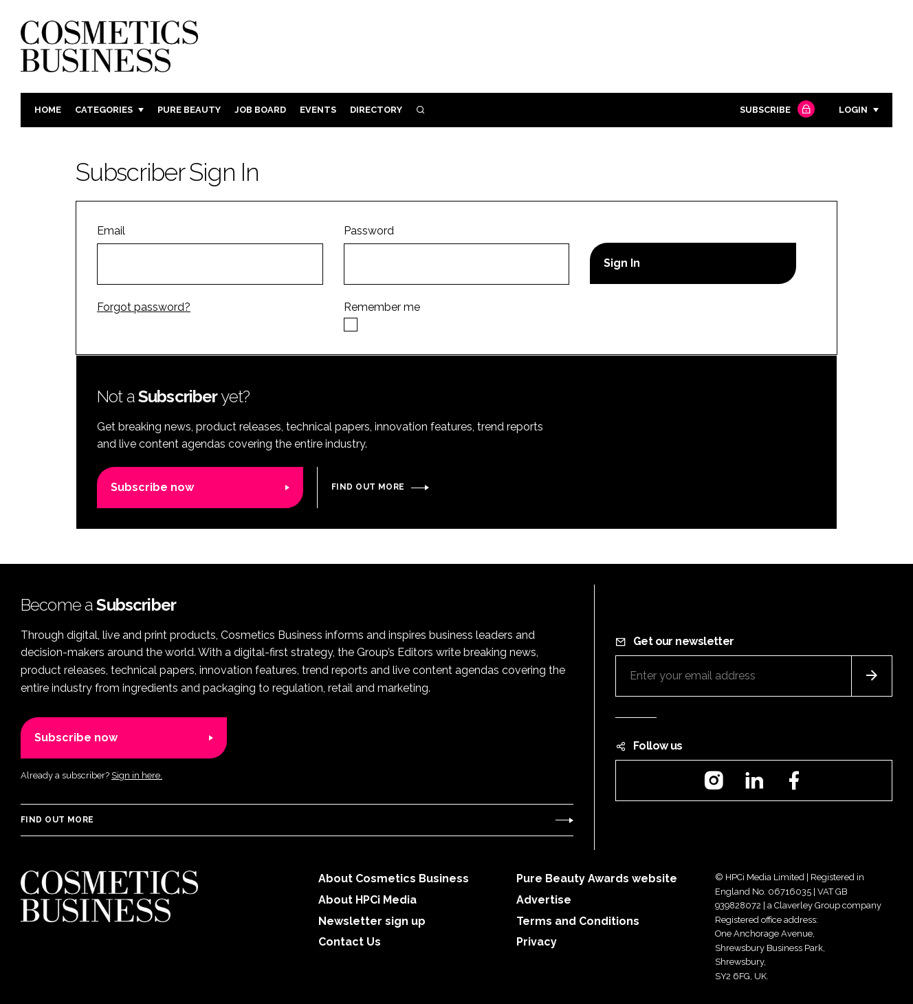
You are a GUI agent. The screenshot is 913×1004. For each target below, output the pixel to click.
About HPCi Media (367, 899)
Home (47, 110)
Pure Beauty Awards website (596, 878)
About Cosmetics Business (393, 878)
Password (369, 230)
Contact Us (349, 941)
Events (318, 110)
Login (853, 110)
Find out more (367, 487)
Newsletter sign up (372, 921)
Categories (104, 110)
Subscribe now (152, 487)
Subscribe (775, 110)
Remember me (382, 307)
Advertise (543, 899)
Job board (260, 110)
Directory (376, 110)
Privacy (536, 941)
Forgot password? (143, 307)
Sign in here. (136, 775)
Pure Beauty (189, 110)
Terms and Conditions (577, 921)
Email (111, 230)
